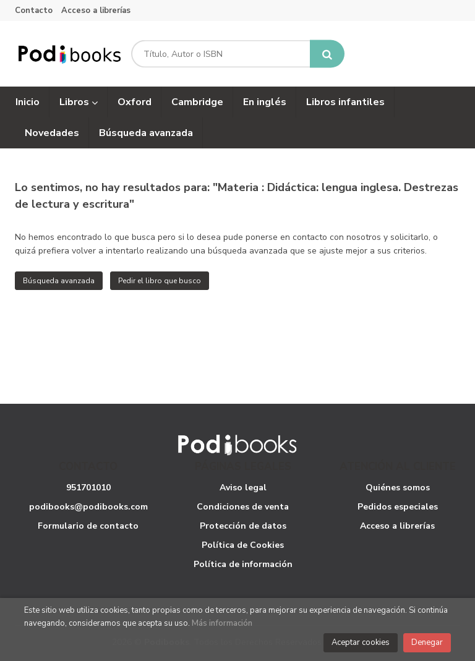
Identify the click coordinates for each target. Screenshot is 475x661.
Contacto (34, 10)
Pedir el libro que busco (159, 281)
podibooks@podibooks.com (88, 507)
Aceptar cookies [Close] (361, 642)
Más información (222, 623)
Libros (78, 102)
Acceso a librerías (96, 10)
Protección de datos (243, 526)
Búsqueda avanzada (59, 281)
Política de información (243, 564)
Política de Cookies (243, 545)
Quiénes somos (398, 487)
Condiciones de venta (243, 507)
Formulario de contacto (88, 526)
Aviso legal (243, 487)
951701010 (88, 487)
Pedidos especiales (397, 507)
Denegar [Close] (427, 642)
